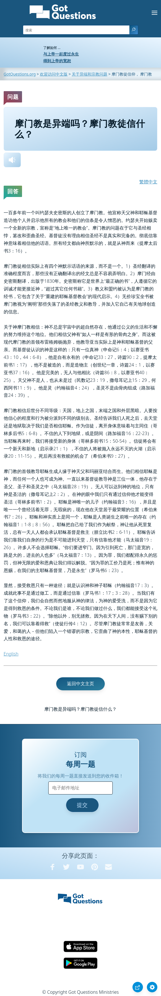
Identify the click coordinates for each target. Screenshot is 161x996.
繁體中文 (148, 182)
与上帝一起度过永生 (61, 54)
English (11, 654)
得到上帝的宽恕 (57, 60)
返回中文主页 (80, 683)
